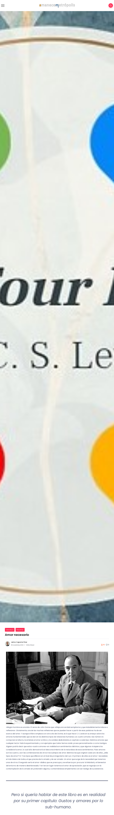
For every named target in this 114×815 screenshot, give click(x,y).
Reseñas (20, 630)
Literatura (9, 630)
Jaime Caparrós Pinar (19, 642)
